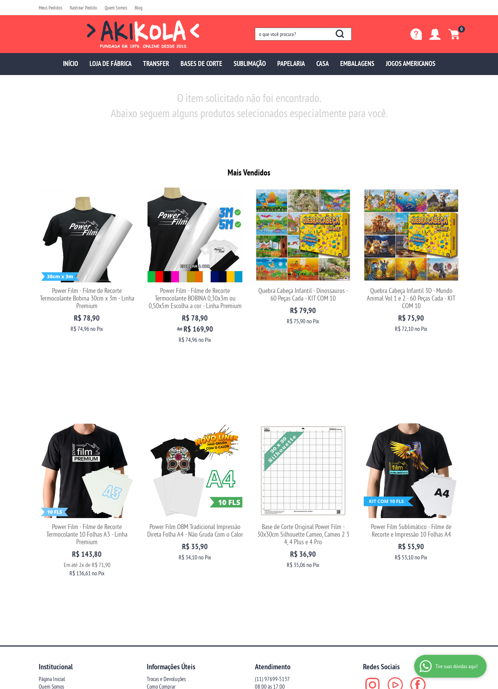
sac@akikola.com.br (274, 566)
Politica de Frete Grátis (168, 596)
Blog (139, 8)
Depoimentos (51, 566)
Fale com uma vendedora (63, 581)
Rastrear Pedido (83, 8)
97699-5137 (272, 550)
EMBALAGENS (357, 63)
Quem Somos (116, 8)
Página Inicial (52, 550)
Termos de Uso (160, 581)
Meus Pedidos (50, 8)
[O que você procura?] (340, 34)
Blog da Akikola (54, 573)
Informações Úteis (171, 538)
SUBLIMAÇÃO (250, 63)
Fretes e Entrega (162, 566)
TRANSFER (156, 63)
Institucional (56, 538)
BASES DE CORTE (201, 63)
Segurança (157, 573)
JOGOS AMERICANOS (410, 63)
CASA (322, 63)
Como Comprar (161, 558)
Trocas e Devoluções (166, 550)
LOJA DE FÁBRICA (111, 63)
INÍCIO (70, 63)
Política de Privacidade (168, 588)
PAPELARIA (291, 63)
